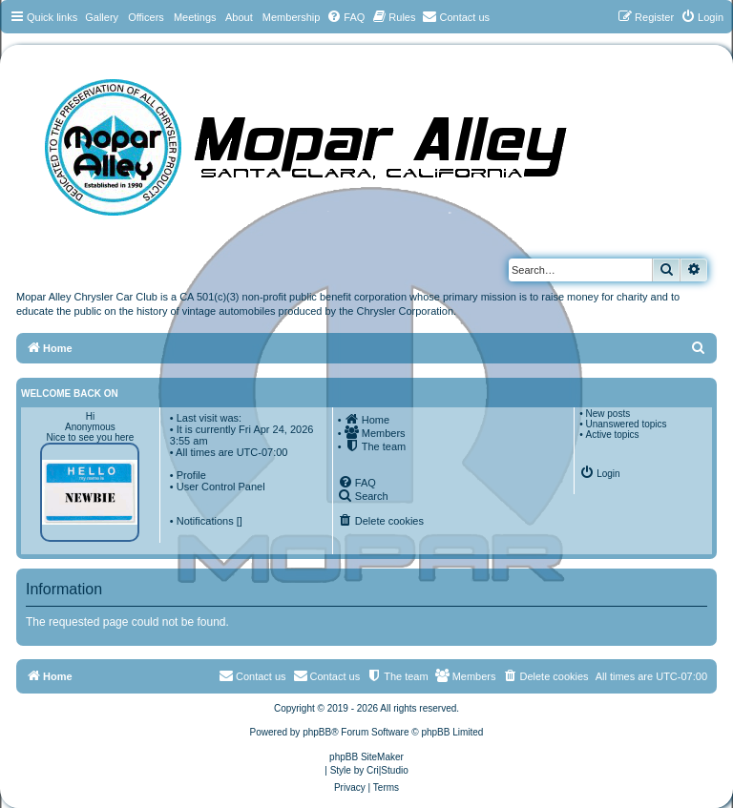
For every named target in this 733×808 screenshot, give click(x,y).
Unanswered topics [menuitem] (625, 424)
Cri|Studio (387, 770)
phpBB (317, 732)
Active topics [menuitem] (612, 434)
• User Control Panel (217, 486)
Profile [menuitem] (191, 475)
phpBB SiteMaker (366, 757)
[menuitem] (345, 17)
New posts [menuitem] (607, 413)
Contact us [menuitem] (327, 675)
